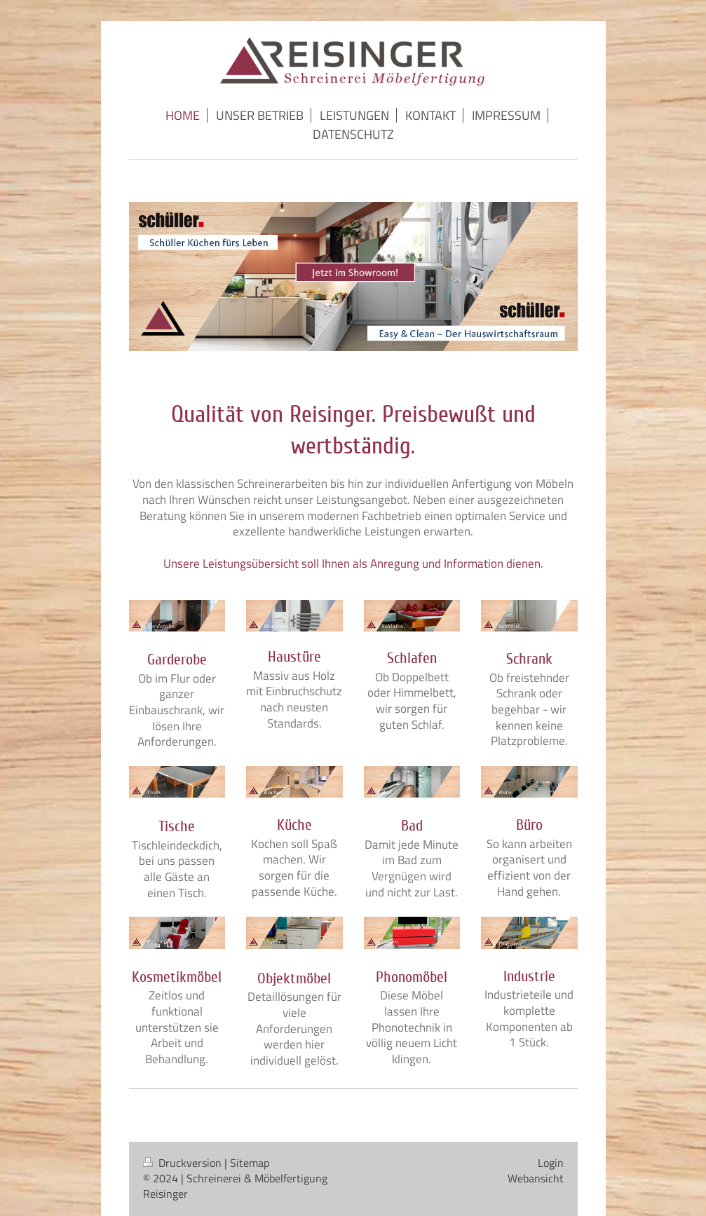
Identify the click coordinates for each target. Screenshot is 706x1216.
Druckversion (183, 1162)
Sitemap (249, 1162)
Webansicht (536, 1178)
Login (551, 1162)
